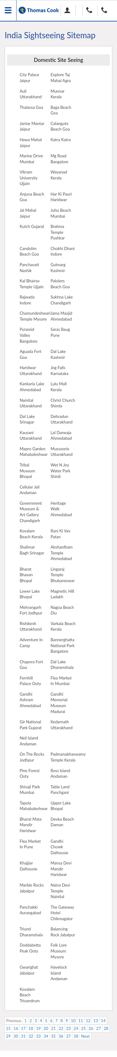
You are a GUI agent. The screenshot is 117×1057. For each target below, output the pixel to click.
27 (98, 1028)
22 (61, 1028)
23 (68, 1028)
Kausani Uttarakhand (31, 435)
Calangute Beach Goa (60, 126)
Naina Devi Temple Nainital (60, 891)
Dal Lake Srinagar (27, 419)
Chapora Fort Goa (31, 664)
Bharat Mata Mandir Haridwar (30, 825)
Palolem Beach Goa (60, 283)
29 (8, 1036)
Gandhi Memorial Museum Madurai (59, 703)
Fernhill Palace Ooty (30, 680)
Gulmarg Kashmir (58, 267)
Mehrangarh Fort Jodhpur (31, 610)
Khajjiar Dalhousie (28, 865)
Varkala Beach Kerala (63, 626)
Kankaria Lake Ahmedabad (32, 386)
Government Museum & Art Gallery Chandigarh (31, 512)
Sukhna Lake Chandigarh (62, 299)
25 (83, 1028)
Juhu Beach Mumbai (61, 213)
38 (76, 1036)
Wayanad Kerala (59, 174)
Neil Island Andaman (29, 740)
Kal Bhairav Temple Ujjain (32, 283)
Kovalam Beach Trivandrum (30, 995)
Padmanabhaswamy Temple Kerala (68, 757)
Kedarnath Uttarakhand (62, 724)
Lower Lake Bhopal (30, 594)
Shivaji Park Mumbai (30, 789)
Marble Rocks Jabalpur (32, 888)
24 (76, 1028)
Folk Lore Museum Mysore (59, 951)
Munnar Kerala (58, 94)
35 (53, 1036)
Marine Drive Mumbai (31, 158)
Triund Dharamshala (31, 931)
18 (30, 1028)
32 (30, 1036)
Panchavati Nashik (29, 267)
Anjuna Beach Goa (32, 197)
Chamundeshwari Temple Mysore (35, 316)
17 (23, 1028)
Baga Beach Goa (61, 110)
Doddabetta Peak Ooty (30, 948)
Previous (14, 1020)
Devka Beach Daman (62, 822)
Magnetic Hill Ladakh (62, 594)
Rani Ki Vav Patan (60, 533)
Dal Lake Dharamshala (62, 664)
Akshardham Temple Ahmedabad (62, 553)
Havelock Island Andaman (59, 973)
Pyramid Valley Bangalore (28, 335)
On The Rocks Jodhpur (32, 757)
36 (61, 1036)
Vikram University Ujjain (29, 177)
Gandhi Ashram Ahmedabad (30, 700)
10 (73, 1020)
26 (91, 1028)
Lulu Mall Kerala (59, 386)
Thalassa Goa (31, 107)
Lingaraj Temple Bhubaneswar (63, 575)
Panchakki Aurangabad (30, 910)
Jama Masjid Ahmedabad (61, 316)
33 (38, 1036)
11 (80, 1020)
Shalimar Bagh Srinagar (32, 550)
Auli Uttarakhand (31, 94)
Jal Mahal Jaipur (28, 213)
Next (85, 1036)
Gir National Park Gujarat (31, 724)
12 (88, 1020)
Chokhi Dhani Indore (63, 251)
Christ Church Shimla (63, 403)
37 (68, 1036)
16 (15, 1028)
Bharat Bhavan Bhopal (26, 575)
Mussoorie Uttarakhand (62, 451)
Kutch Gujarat (32, 226)
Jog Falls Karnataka (60, 370)
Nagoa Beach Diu (62, 610)
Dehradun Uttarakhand (62, 419)
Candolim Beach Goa (29, 251)
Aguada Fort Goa (30, 354)
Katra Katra (61, 139)
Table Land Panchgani (60, 789)
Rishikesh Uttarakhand (31, 626)
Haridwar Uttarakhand (31, 370)
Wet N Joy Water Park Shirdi (61, 470)
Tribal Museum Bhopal (27, 470)
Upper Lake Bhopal (61, 805)
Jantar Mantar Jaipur (32, 126)
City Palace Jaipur (29, 77)
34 (45, 1036)
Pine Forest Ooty (30, 773)
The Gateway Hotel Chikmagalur (62, 913)
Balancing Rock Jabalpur (63, 931)
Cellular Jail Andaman (30, 489)
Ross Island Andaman (60, 773)
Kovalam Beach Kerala (31, 533)
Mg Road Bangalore (59, 158)
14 (103, 1020)
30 (15, 1036)
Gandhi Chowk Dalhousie (59, 847)
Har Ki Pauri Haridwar (61, 197)
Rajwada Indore (27, 299)
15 (8, 1028)
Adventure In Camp (31, 642)
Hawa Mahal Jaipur (31, 142)
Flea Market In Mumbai (61, 680)
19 (38, 1028)
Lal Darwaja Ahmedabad (61, 435)
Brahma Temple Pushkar (58, 232)
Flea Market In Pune (30, 844)
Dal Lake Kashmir (58, 354)
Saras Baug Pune (60, 332)
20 (45, 1028)
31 (23, 1036)
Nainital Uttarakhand (31, 403)
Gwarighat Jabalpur (29, 970)
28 (106, 1028)
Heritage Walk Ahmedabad (61, 509)
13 (95, 1020)
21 (53, 1028)
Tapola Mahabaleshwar (34, 805)
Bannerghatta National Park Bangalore (63, 645)
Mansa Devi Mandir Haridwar (61, 868)
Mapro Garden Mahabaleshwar (34, 451)
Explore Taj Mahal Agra (61, 77)
